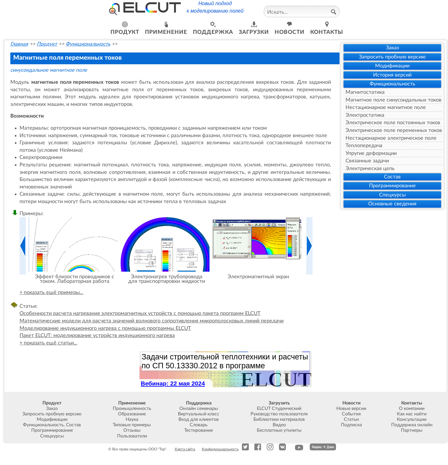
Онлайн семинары (198, 408)
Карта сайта (185, 449)
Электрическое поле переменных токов (394, 130)
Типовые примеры (132, 425)
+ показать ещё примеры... (51, 292)
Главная (19, 44)
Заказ (392, 47)
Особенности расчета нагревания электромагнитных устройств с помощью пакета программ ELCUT (140, 313)
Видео (279, 425)
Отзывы (132, 430)
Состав (392, 176)
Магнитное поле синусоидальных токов (393, 100)
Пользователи (132, 436)
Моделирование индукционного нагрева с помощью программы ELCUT (105, 328)
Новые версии (351, 408)
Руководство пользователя (279, 414)
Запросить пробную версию (392, 57)
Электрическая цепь (370, 168)
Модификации (392, 65)
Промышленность (132, 408)
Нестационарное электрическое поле (391, 138)
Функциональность (392, 83)
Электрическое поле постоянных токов (393, 122)
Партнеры (411, 430)
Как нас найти (411, 414)
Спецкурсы (392, 194)
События (351, 414)
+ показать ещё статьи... (48, 343)
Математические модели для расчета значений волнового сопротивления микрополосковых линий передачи (152, 320)
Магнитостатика (365, 92)
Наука (132, 419)
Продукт (47, 44)
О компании (411, 408)
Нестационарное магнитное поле (386, 107)
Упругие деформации (371, 153)
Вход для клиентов (199, 419)
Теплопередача (364, 145)
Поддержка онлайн (412, 425)
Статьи (351, 419)
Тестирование (198, 430)
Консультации (411, 419)
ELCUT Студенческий (279, 408)
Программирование (392, 185)
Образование (132, 414)
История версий (392, 75)
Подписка (351, 425)
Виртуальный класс (198, 414)
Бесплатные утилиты (279, 430)
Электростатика (365, 115)
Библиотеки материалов (279, 419)
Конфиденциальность (220, 449)
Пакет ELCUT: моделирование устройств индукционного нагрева (97, 335)
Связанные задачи (367, 160)
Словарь (198, 425)
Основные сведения (392, 203)
